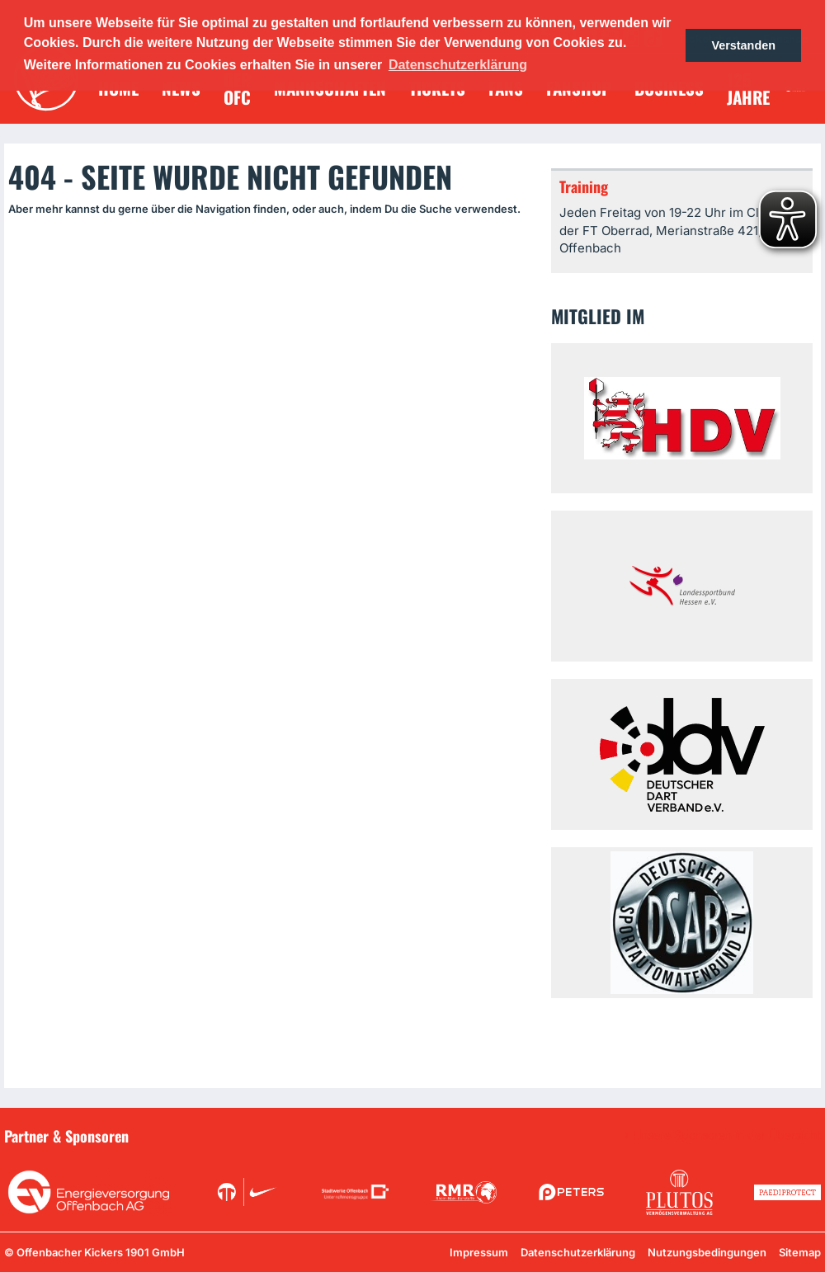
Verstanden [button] (743, 45)
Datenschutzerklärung (578, 1252)
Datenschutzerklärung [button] (458, 65)
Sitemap (800, 1252)
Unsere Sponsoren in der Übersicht (727, 1135)
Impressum (479, 1252)
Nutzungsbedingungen (707, 1252)
